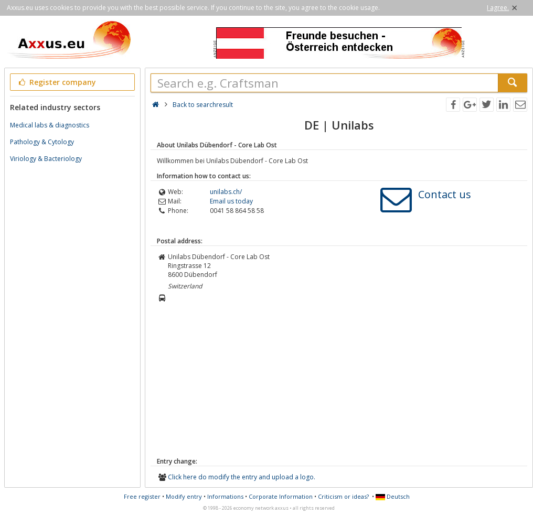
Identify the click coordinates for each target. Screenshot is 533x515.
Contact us (444, 194)
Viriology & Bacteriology (46, 158)
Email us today (231, 201)
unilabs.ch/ (226, 191)
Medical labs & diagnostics (49, 125)
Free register (142, 496)
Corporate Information (281, 496)
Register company (56, 82)
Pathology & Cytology (42, 141)
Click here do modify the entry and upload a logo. (241, 477)
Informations (225, 496)
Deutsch (393, 496)
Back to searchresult (203, 104)
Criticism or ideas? (343, 496)
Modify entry (184, 496)
